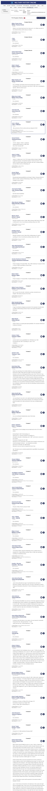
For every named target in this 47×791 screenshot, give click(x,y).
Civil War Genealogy (16, 11)
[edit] (44, 25)
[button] (23, 23)
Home (12, 10)
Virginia (20, 10)
